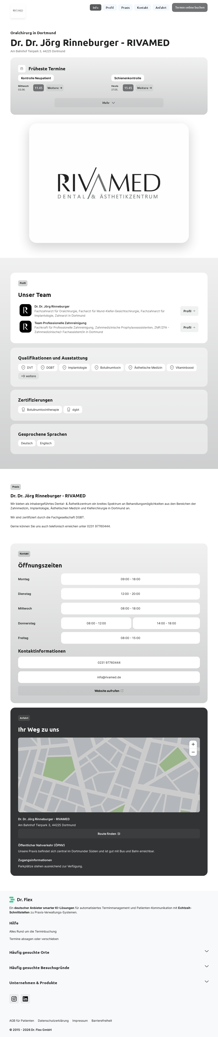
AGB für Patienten (21, 1020)
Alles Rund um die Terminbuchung (33, 931)
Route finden (109, 833)
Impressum (80, 1020)
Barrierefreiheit (102, 1020)
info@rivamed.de (109, 677)
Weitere (54, 88)
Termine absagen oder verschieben (34, 939)
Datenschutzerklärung (53, 1020)
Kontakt (142, 7)
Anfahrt (161, 7)
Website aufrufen (109, 691)
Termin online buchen (190, 7)
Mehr (106, 103)
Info (95, 7)
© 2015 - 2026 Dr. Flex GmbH (30, 1029)
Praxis (125, 7)
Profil (110, 7)
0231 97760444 (109, 662)
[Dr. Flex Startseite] (21, 899)
